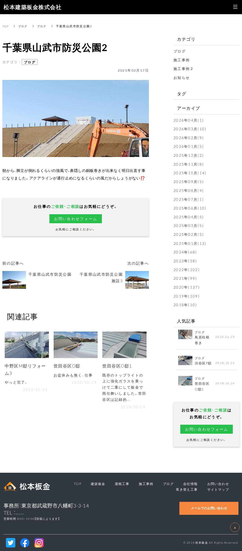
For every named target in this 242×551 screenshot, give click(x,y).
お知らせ (182, 77)
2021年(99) (185, 278)
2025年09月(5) (188, 181)
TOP (5, 26)
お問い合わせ (218, 483)
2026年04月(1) (188, 120)
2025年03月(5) (188, 225)
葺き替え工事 (187, 489)
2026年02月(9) (188, 137)
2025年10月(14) (190, 172)
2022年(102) (186, 269)
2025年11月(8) (188, 164)
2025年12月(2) (188, 155)
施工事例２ (184, 68)
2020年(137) (186, 287)
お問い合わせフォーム (75, 218)
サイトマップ (218, 489)
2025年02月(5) (188, 234)
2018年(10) (185, 304)
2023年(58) (185, 260)
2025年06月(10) (190, 208)
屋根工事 (122, 483)
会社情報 (190, 483)
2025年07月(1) (188, 199)
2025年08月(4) (188, 190)
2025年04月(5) (188, 216)
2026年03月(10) (190, 128)
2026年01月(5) (188, 146)
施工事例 (182, 59)
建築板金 (98, 483)
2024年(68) (185, 252)
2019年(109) (186, 296)
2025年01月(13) (190, 243)
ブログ (24, 26)
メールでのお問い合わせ (209, 508)
